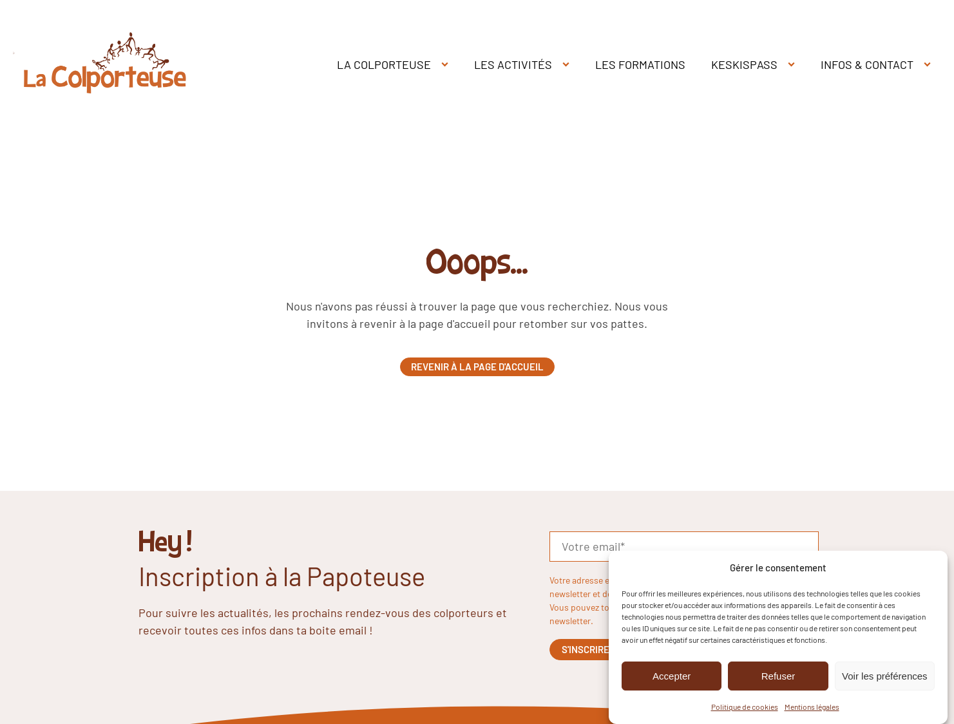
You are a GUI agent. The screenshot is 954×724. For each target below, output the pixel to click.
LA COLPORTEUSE (384, 64)
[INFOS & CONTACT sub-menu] (930, 65)
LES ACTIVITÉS (513, 64)
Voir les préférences (885, 676)
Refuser (778, 676)
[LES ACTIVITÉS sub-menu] (568, 65)
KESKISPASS (744, 64)
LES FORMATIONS (640, 64)
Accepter (672, 676)
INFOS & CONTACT (867, 64)
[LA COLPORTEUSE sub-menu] (447, 65)
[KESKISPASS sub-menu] (794, 65)
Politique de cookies (744, 706)
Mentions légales (812, 706)
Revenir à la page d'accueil (477, 366)
